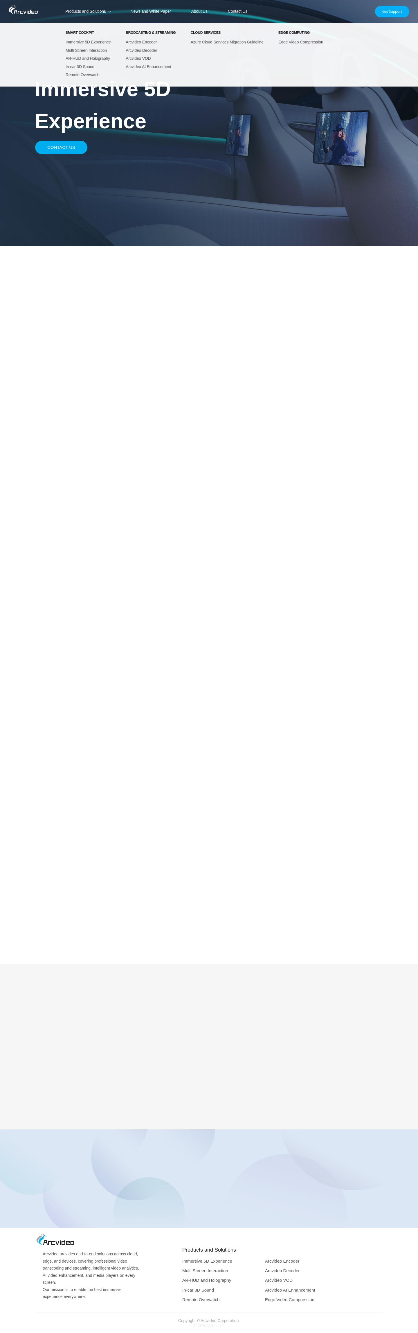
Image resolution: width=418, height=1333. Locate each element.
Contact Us (237, 11)
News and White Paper (151, 11)
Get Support (392, 11)
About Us (199, 11)
